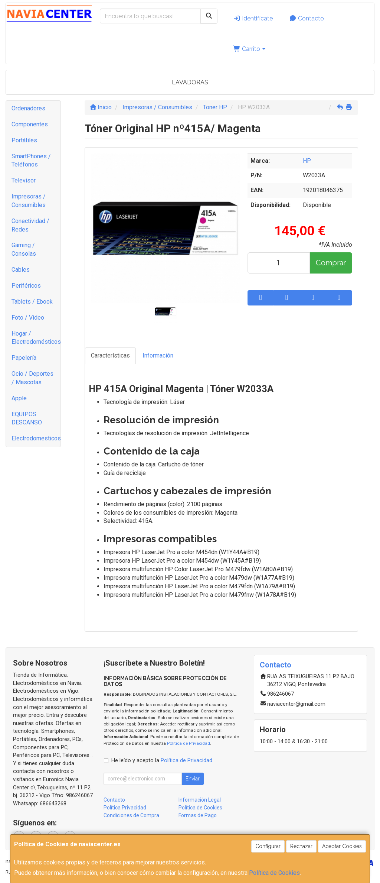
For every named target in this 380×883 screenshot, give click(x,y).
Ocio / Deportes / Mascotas (32, 378)
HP (307, 160)
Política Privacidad (125, 808)
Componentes (30, 124)
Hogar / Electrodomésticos (36, 338)
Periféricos (26, 285)
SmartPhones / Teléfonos (31, 160)
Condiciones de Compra (131, 815)
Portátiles (24, 140)
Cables (21, 269)
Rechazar (301, 846)
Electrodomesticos (36, 438)
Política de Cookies (274, 872)
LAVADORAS (190, 82)
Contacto (306, 18)
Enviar (193, 779)
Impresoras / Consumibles (29, 200)
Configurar (268, 846)
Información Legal (199, 800)
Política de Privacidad (188, 743)
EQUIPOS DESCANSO (27, 418)
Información (157, 355)
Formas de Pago (197, 815)
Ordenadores (28, 108)
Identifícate (253, 18)
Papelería (24, 357)
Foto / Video (28, 317)
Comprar (331, 262)
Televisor (24, 180)
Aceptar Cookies (342, 846)
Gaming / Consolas (24, 249)
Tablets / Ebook (32, 301)
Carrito (249, 48)
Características (110, 355)
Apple (19, 398)
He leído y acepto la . (162, 760)
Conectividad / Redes (30, 225)
